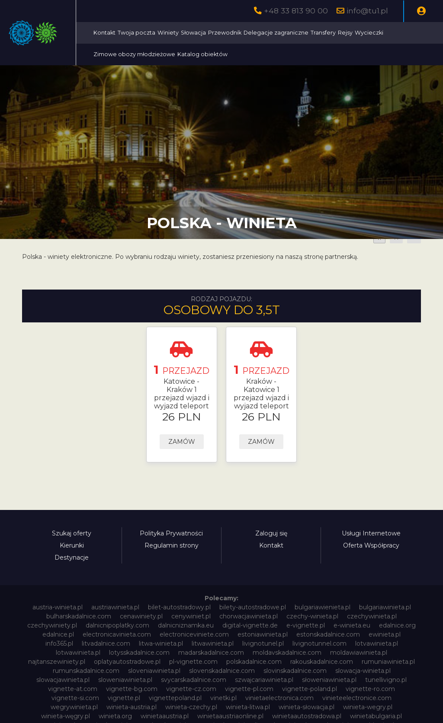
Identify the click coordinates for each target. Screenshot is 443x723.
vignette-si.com (75, 698)
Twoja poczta (216, 32)
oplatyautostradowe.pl (127, 662)
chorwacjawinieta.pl (248, 616)
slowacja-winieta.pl (363, 671)
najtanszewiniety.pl (56, 662)
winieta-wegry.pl (367, 707)
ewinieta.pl (385, 634)
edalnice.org (397, 625)
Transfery (403, 32)
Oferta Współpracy (371, 545)
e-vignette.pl (305, 625)
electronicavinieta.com (117, 634)
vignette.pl (124, 698)
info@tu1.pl (367, 10)
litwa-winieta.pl (161, 643)
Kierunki (72, 545)
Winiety (248, 32)
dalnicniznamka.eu (186, 625)
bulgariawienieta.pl (322, 607)
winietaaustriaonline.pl (230, 716)
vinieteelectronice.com (357, 698)
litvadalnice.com (106, 643)
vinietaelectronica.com (279, 698)
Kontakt (184, 32)
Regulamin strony (171, 545)
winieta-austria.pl (131, 707)
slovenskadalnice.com (222, 671)
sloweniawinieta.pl (125, 680)
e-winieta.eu (352, 625)
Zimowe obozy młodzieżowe (262, 54)
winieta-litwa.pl (248, 707)
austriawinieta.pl (115, 607)
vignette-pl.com (249, 689)
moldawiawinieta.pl (358, 652)
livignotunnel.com (319, 643)
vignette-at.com (72, 689)
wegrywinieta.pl (74, 707)
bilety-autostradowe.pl (252, 607)
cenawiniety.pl (141, 616)
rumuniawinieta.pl (388, 662)
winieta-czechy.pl (191, 707)
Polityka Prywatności (171, 533)
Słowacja (273, 32)
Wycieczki (204, 54)
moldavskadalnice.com (287, 652)
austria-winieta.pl (57, 607)
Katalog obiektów (330, 54)
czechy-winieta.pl (312, 616)
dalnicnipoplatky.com (117, 625)
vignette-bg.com (131, 689)
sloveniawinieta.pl (154, 671)
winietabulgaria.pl (376, 716)
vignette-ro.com (370, 689)
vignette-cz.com (191, 689)
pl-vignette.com (193, 662)
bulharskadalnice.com (78, 616)
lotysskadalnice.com (139, 652)
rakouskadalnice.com (321, 662)
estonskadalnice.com (328, 634)
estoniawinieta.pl (263, 634)
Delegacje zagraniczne (356, 32)
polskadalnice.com (254, 662)
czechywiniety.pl (52, 625)
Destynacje (72, 557)
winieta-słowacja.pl (306, 707)
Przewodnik (304, 32)
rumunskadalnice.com (86, 671)
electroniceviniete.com (194, 634)
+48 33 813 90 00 (296, 10)
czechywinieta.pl (372, 616)
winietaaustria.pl (165, 716)
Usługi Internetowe (371, 533)
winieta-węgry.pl (65, 716)
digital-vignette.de (250, 625)
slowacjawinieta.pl (63, 680)
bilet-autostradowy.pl (179, 607)
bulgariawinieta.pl (385, 607)
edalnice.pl (58, 634)
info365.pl (59, 643)
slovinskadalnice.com (295, 671)
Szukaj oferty (71, 533)
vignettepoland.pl (175, 698)
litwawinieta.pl (213, 643)
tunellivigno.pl (386, 680)
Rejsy (180, 54)
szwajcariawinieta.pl (264, 680)
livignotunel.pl (263, 643)
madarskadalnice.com (211, 652)
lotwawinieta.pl (78, 652)
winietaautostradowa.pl (306, 716)
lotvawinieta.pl (376, 643)
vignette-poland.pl (309, 689)
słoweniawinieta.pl (329, 680)
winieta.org (115, 716)
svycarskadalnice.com (193, 680)
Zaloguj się (271, 533)
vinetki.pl (223, 698)
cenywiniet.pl (191, 616)
